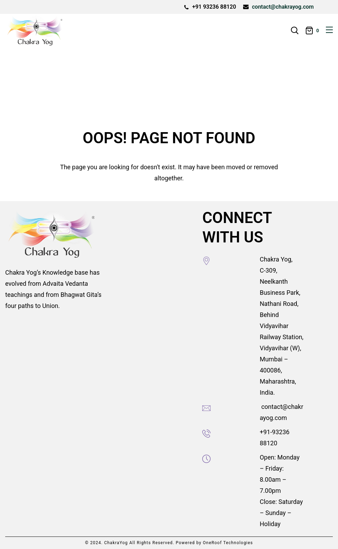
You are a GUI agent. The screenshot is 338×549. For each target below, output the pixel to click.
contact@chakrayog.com (283, 6)
